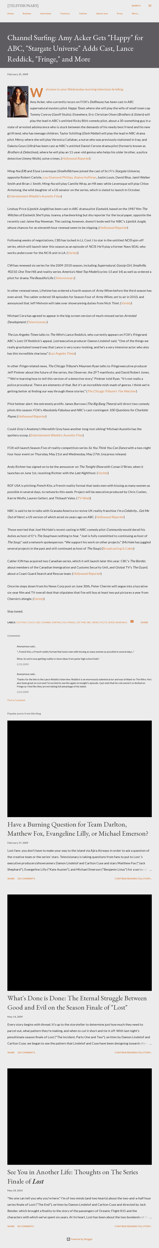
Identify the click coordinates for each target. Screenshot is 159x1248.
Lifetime (81, 622)
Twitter (83, 13)
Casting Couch (25, 622)
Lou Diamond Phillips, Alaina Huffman (69, 177)
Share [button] (144, 622)
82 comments (25, 1226)
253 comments (26, 878)
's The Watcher (111, 391)
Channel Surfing (51, 622)
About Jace (102, 13)
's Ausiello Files (34, 196)
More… (135, 13)
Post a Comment (16, 700)
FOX (64, 622)
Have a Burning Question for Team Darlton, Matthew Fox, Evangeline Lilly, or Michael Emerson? (77, 829)
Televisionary (64, 278)
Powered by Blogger (80, 1239)
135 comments (26, 1052)
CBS (38, 622)
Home (10, 13)
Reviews (27, 13)
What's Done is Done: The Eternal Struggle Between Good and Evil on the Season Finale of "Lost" (77, 1002)
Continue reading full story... (133, 878)
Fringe (71, 622)
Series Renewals (117, 622)
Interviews (45, 13)
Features (65, 13)
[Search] (136, 6)
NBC (89, 622)
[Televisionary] (23, 5)
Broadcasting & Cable (118, 548)
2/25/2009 (23, 664)
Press (120, 13)
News (95, 622)
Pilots (103, 622)
